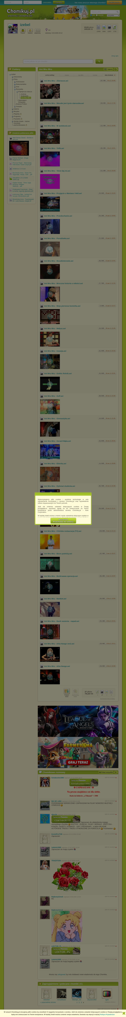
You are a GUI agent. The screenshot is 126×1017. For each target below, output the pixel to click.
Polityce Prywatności (107, 1014)
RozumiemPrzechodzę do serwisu (63, 521)
